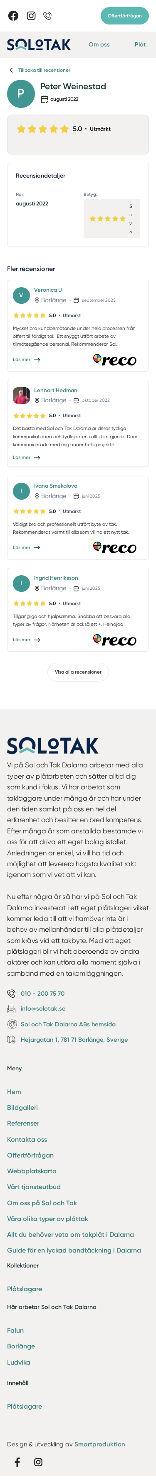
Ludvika (18, 1362)
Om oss (99, 44)
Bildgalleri (22, 1107)
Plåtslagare (24, 1289)
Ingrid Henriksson (56, 577)
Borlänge (21, 1346)
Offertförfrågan (125, 16)
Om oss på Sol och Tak (42, 1203)
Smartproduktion (99, 1444)
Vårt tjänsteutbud (34, 1187)
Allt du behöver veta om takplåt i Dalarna (70, 1234)
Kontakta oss (27, 1139)
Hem (14, 1092)
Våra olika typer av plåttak (47, 1219)
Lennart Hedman (55, 390)
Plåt (140, 44)
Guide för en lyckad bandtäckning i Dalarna (74, 1250)
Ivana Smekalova (55, 485)
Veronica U (48, 289)
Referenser (23, 1123)
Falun (15, 1330)
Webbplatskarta (32, 1171)
